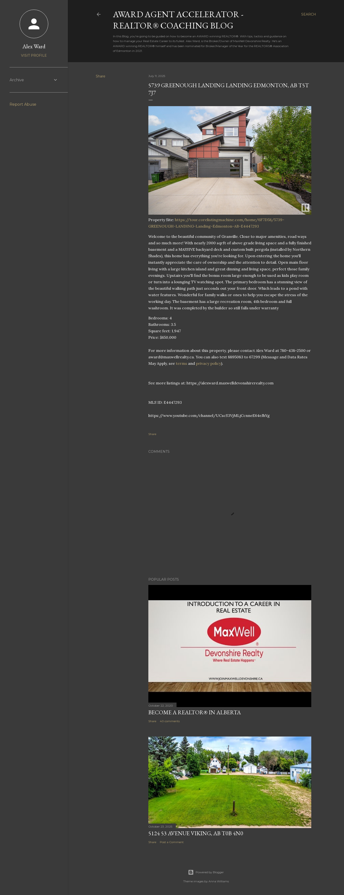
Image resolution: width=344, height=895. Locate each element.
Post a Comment (172, 842)
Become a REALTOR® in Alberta (194, 712)
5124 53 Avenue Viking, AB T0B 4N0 (195, 833)
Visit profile (34, 55)
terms (181, 363)
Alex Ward (33, 46)
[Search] (308, 14)
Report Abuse (23, 104)
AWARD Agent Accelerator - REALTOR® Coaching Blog (178, 20)
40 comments (170, 721)
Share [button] (100, 76)
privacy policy (208, 363)
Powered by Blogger (206, 872)
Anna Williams (219, 881)
